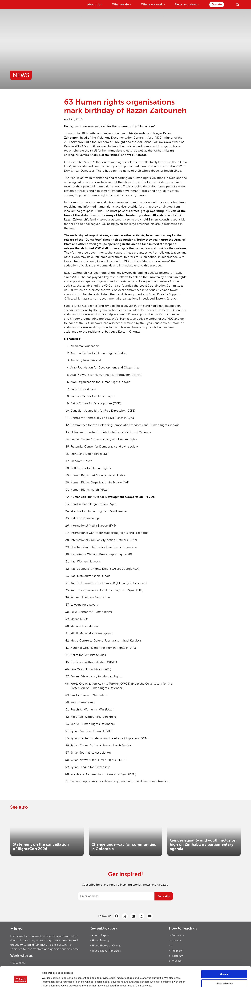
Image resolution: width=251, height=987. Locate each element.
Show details (168, 980)
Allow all (224, 959)
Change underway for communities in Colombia (123, 846)
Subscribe (164, 896)
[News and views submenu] (198, 4)
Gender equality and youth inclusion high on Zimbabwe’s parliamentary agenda (203, 844)
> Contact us (177, 935)
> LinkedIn (175, 940)
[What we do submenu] (130, 4)
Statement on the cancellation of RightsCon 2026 (41, 846)
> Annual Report (99, 935)
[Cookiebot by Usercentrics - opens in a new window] (21, 980)
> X (171, 945)
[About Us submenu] (101, 4)
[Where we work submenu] (164, 4)
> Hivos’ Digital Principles (105, 950)
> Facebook (176, 950)
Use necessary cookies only (224, 977)
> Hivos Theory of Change (105, 945)
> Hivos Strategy (99, 940)
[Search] (237, 4)
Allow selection (224, 968)
